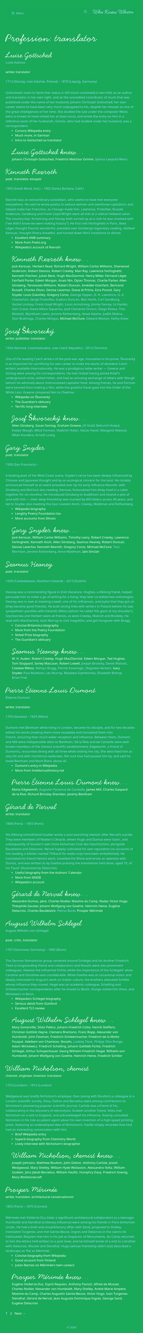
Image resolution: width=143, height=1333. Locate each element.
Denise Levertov (58, 290)
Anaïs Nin (65, 280)
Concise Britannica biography (36, 625)
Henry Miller (94, 276)
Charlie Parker (107, 280)
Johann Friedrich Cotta (73, 1027)
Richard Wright (65, 266)
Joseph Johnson (23, 1163)
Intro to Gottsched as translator (38, 140)
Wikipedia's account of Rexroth (38, 247)
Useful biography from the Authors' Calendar (48, 872)
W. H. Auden (21, 658)
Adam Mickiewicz (24, 1046)
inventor (39, 1075)
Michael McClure (72, 318)
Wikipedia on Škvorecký (32, 397)
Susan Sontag (45, 425)
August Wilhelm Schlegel (44, 923)
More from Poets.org (30, 242)
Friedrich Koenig (115, 1172)
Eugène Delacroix (25, 1303)
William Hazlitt (66, 1172)
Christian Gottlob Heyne (29, 1032)
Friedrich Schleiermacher (68, 1036)
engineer (25, 1075)
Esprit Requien (56, 1284)
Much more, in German (32, 135)
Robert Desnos (39, 271)
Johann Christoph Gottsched (33, 159)
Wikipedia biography (30, 509)
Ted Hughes (116, 658)
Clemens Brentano (63, 1032)
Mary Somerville (24, 1027)
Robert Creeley (62, 271)
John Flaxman (39, 1036)
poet (9, 179)
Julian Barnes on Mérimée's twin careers (44, 1265)
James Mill (93, 789)
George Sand (112, 1298)
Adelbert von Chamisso (42, 1041)
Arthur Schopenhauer (42, 1051)
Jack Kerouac (21, 266)
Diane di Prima (82, 290)
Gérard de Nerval (31, 807)
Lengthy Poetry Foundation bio (38, 513)
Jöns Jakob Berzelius (40, 1172)
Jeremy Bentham (79, 794)
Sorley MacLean (46, 663)
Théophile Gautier (25, 906)
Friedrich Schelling (52, 1046)
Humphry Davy (90, 1172)
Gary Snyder (25, 448)
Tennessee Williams (41, 285)
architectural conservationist (52, 1197)
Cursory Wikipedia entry (33, 130)
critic (17, 940)
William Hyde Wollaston (68, 1167)
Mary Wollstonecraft (27, 1177)
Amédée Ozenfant (95, 285)
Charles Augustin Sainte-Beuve (62, 1293)
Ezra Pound (103, 290)
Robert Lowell (69, 663)
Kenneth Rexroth (31, 172)
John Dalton (72, 1163)
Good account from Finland (35, 1260)
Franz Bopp (86, 1032)
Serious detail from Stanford (36, 1003)
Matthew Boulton (49, 1163)
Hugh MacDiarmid (70, 276)
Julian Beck (47, 276)
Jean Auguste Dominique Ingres (77, 1298)
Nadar (103, 901)
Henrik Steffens (103, 1027)
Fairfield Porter (23, 280)
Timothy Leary (79, 537)
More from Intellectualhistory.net (39, 770)
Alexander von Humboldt (53, 1289)
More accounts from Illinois (35, 518)
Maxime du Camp (85, 901)
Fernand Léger (115, 276)
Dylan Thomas (85, 280)
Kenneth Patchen (24, 276)
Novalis (66, 1041)
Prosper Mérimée (90, 910)
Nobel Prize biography (31, 635)
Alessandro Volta (100, 1167)
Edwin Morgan (46, 280)
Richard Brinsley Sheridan (47, 794)
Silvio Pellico (47, 1027)
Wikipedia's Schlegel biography (38, 998)
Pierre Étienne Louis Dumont (50, 690)
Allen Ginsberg (23, 425)
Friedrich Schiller (110, 1055)
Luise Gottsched (29, 55)
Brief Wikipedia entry (30, 1134)
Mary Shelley (39, 1167)
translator (23, 72)
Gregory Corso (58, 295)
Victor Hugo (118, 901)
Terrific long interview (31, 406)
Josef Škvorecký (30, 331)
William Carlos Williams (95, 266)
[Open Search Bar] (85, 11)
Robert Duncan (69, 285)
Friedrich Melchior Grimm (74, 159)
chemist (11, 1075)
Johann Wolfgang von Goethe (61, 906)
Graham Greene (69, 425)
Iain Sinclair (90, 551)
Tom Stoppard (22, 663)
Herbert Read (42, 266)
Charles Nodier (59, 901)
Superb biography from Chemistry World (45, 1139)
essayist (36, 179)
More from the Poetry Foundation (40, 630)
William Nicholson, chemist (47, 1068)
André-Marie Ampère (109, 1289)
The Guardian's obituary (33, 402)
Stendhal (18, 1298)
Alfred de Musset (106, 1284)
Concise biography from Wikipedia (40, 1255)
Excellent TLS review (30, 1008)
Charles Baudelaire (41, 910)
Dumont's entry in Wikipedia (36, 765)
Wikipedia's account (29, 882)
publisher (22, 338)
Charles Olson (34, 290)
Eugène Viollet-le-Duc (28, 1284)
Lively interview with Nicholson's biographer (47, 1144)
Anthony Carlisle (95, 1163)
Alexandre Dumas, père (29, 901)
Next (20, 1313)
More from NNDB (28, 877)
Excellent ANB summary (32, 237)
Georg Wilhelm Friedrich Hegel (82, 1051)
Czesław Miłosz (23, 668)
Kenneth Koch (41, 542)
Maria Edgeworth (24, 789)
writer (10, 72)
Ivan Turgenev (116, 1293)
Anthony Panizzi (80, 1284)
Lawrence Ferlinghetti (105, 271)
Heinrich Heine (96, 906)
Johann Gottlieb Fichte (84, 1046)
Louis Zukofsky (34, 295)
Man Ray (81, 271)
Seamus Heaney (88, 542)
